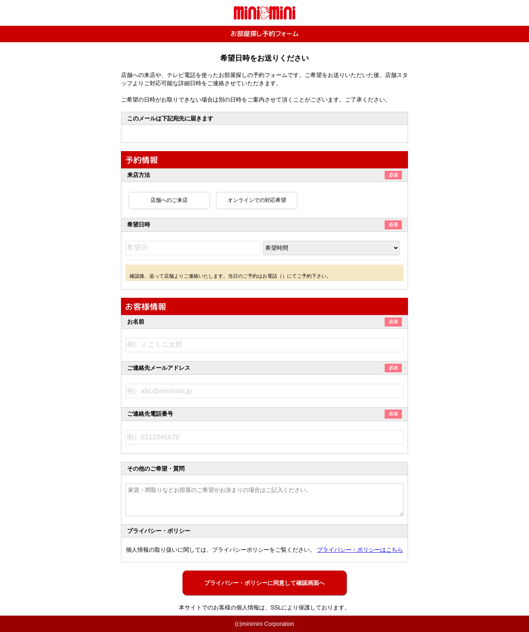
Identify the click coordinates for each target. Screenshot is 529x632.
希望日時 (264, 224)
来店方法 (264, 175)
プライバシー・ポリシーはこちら (360, 549)
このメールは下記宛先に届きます (170, 118)
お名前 (264, 321)
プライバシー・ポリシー (158, 531)
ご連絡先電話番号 (264, 414)
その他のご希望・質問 (156, 468)
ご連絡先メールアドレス (264, 368)
